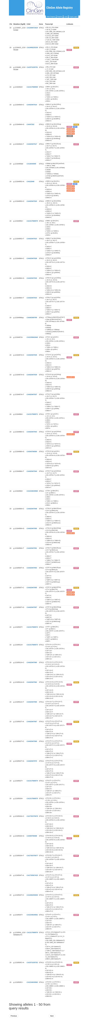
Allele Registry (51, 16)
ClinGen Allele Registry (59, 7)
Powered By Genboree (69, 1023)
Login (65, 16)
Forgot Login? (73, 16)
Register (59, 16)
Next (51, 1016)
